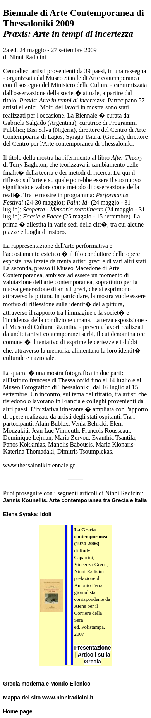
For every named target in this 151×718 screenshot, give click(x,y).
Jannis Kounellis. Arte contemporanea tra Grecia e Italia (75, 500)
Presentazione (92, 648)
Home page (17, 711)
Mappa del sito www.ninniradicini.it (48, 697)
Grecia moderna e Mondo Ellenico (47, 683)
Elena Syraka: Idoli (27, 514)
